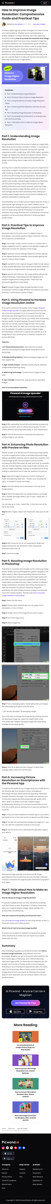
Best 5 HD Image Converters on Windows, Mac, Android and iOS (25, 1117)
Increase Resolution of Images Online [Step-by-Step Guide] (25, 1047)
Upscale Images (39, 24)
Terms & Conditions (9, 1180)
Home (4, 1128)
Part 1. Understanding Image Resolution (21, 94)
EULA (3, 1188)
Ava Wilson (18, 24)
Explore (4, 1173)
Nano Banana (38, 1177)
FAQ (20, 1177)
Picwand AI (37, 1173)
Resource (11, 1128)
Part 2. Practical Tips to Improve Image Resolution (25, 97)
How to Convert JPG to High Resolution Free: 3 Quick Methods (25, 1071)
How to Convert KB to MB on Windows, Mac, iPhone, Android (25, 1094)
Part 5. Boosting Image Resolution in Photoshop (24, 113)
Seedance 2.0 (38, 1169)
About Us (5, 1169)
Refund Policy (7, 1184)
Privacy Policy (7, 1177)
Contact (22, 1173)
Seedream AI (37, 1180)
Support (22, 1169)
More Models (37, 1184)
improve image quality (16, 920)
